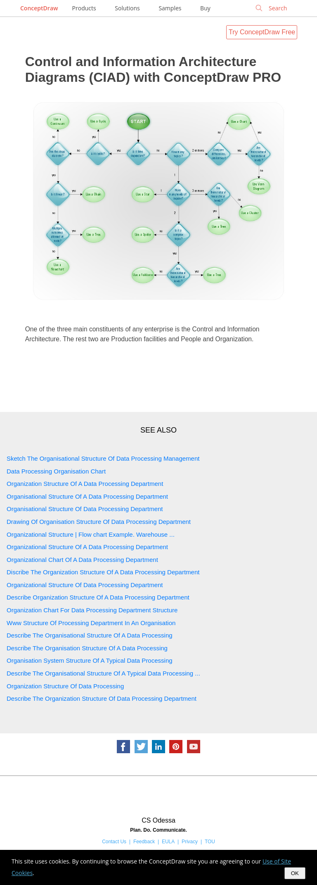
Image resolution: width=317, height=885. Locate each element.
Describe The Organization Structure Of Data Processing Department (101, 698)
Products (84, 8)
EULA (168, 842)
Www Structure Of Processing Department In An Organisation (91, 622)
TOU (210, 842)
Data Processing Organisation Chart (56, 471)
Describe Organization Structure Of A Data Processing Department (98, 597)
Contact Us (114, 842)
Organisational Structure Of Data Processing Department (85, 508)
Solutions (127, 8)
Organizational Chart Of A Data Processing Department (82, 559)
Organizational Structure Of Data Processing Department (85, 584)
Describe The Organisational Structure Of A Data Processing (90, 635)
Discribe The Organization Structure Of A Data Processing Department (103, 572)
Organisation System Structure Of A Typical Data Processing (90, 660)
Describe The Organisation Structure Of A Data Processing (87, 648)
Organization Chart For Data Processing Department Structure (92, 610)
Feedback (144, 842)
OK (295, 873)
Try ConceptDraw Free (262, 32)
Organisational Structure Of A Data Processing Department (87, 496)
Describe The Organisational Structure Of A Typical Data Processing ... (103, 673)
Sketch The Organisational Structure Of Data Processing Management (103, 458)
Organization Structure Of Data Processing (65, 686)
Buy (205, 8)
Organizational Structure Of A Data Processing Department (87, 546)
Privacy (190, 842)
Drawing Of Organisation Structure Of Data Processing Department (99, 521)
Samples (169, 8)
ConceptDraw (39, 8)
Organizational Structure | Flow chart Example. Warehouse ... (91, 534)
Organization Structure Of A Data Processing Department (85, 483)
